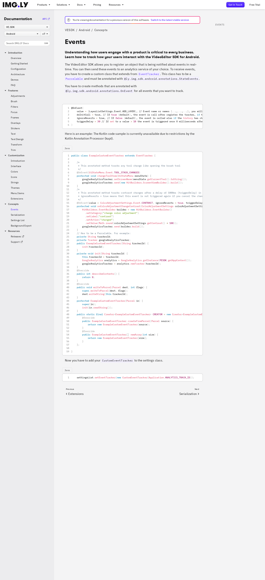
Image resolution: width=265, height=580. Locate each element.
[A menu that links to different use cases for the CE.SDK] (63, 4)
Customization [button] (14, 155)
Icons (14, 177)
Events (14, 209)
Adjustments (18, 95)
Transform (16, 144)
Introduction (18, 160)
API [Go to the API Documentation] (46, 18)
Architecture (18, 74)
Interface (16, 166)
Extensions (17, 198)
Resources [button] (12, 231)
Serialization (18, 214)
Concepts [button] (11, 204)
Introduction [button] (13, 52)
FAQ (13, 85)
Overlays (15, 122)
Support (17, 241)
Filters (14, 106)
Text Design (17, 139)
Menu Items (17, 193)
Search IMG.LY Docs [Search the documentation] (27, 43)
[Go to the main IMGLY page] (15, 5)
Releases (17, 236)
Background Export (21, 225)
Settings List (18, 220)
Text (13, 133)
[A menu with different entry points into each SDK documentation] (81, 4)
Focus (14, 112)
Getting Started (19, 63)
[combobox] (27, 27)
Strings (15, 182)
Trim (13, 150)
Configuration (18, 68)
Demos (14, 79)
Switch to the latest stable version (170, 19)
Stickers (15, 128)
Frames (15, 117)
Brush (14, 101)
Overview (16, 58)
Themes (15, 187)
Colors (14, 171)
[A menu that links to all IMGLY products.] (43, 4)
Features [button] (11, 90)
